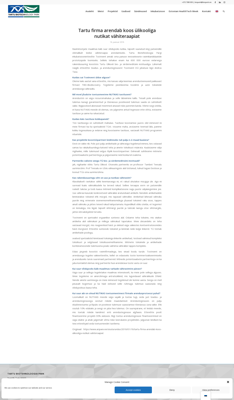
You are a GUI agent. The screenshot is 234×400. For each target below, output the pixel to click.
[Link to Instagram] (224, 2)
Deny (172, 390)
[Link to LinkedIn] (220, 2)
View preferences (211, 390)
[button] (228, 381)
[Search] (224, 11)
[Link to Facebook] (215, 2)
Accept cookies (133, 390)
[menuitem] (90, 11)
